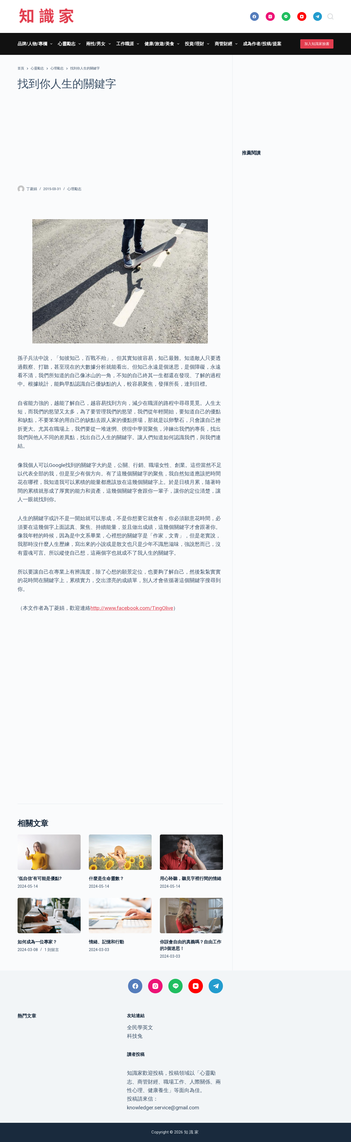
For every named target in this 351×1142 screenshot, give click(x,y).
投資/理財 (198, 44)
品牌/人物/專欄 (36, 44)
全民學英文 (140, 1027)
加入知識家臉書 (316, 44)
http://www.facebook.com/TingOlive (131, 608)
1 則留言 (51, 950)
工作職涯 (128, 44)
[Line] (286, 16)
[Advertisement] (120, 137)
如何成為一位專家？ (37, 941)
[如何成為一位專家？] (49, 915)
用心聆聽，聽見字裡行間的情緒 (190, 878)
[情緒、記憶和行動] (120, 915)
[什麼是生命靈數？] (120, 852)
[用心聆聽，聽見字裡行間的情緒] (191, 852)
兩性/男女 (99, 44)
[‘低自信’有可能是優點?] (49, 852)
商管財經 (227, 44)
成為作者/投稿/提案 (262, 43)
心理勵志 (74, 189)
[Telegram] (317, 16)
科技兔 (135, 1036)
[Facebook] (254, 16)
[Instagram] (270, 16)
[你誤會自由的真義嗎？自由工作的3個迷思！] (191, 915)
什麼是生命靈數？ (106, 878)
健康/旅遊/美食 (163, 44)
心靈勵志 (70, 44)
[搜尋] (330, 16)
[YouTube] (301, 16)
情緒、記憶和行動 (106, 941)
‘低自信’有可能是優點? (40, 878)
